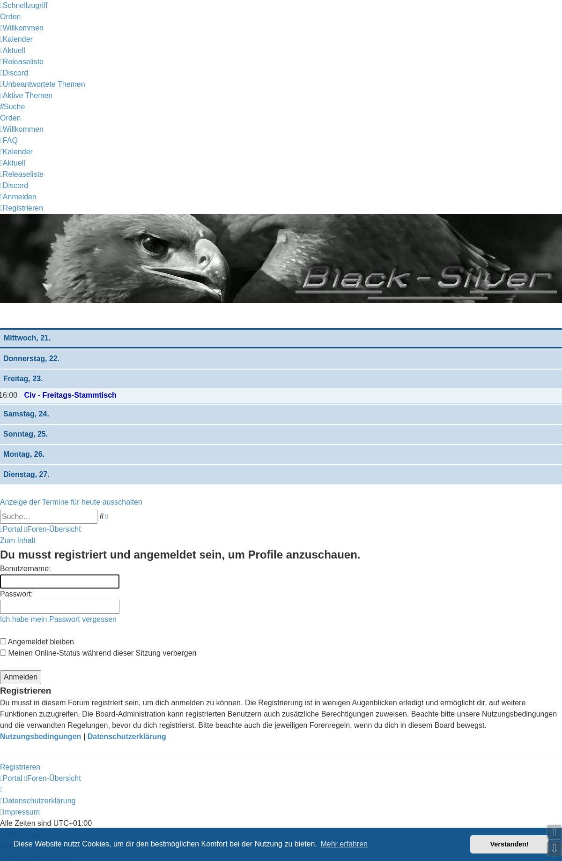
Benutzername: (25, 569)
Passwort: (16, 594)
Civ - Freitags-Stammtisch (70, 395)
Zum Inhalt (18, 540)
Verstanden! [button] (509, 844)
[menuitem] (22, 28)
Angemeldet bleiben (37, 642)
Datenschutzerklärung (127, 736)
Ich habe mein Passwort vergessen (58, 619)
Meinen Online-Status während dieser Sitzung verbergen (98, 653)
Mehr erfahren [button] (344, 844)
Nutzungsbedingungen (40, 736)
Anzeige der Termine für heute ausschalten (71, 502)
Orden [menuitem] (10, 17)
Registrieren (20, 767)
